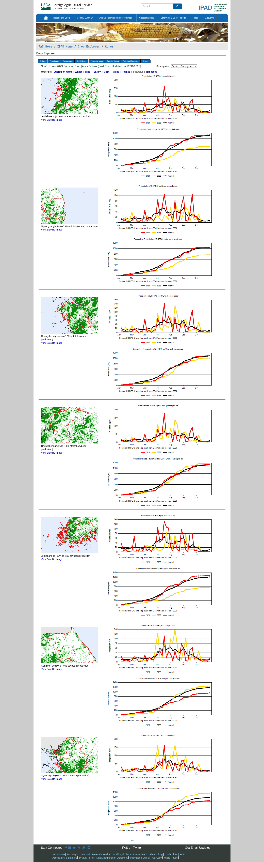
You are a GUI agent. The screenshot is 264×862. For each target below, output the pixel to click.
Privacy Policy (86, 857)
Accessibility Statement (65, 857)
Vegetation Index (97, 61)
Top (132, 840)
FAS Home (45, 46)
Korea (109, 46)
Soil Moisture (81, 61)
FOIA (183, 854)
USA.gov (157, 857)
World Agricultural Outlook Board (130, 854)
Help (196, 18)
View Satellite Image (51, 119)
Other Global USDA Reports (174, 18)
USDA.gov (72, 854)
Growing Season (113, 61)
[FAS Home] (58, 5)
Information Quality (140, 857)
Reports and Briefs (62, 18)
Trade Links (171, 854)
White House (171, 857)
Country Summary (85, 18)
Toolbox (42, 61)
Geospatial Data (147, 18)
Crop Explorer (89, 46)
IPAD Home (65, 46)
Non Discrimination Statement (111, 857)
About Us (209, 18)
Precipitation (54, 61)
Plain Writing (156, 854)
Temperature (68, 61)
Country (145, 61)
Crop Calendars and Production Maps (116, 18)
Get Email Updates (197, 847)
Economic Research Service (95, 854)
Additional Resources (130, 61)
